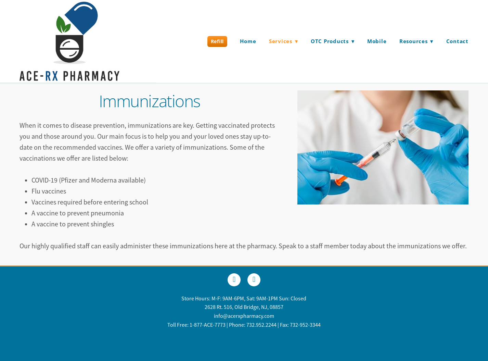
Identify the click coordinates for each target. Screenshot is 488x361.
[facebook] (234, 279)
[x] (253, 279)
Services (283, 41)
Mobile (377, 41)
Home (248, 41)
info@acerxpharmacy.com (244, 316)
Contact (457, 41)
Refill (217, 41)
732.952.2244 (261, 325)
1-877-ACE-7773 (208, 325)
